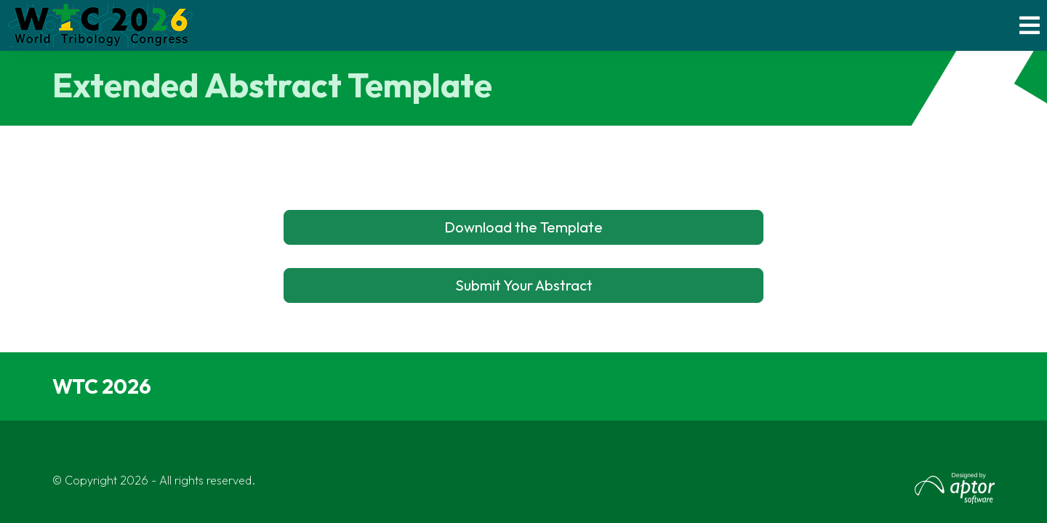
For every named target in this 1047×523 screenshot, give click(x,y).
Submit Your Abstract (524, 285)
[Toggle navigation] (1030, 25)
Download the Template (523, 227)
